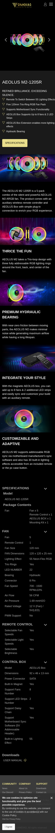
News (4, 788)
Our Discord (7, 792)
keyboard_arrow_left (6, 39)
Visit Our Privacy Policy (11, 819)
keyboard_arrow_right (49, 39)
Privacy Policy (25, 792)
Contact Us (41, 792)
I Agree (8, 827)
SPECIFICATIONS (14, 143)
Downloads (41, 788)
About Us (23, 788)
